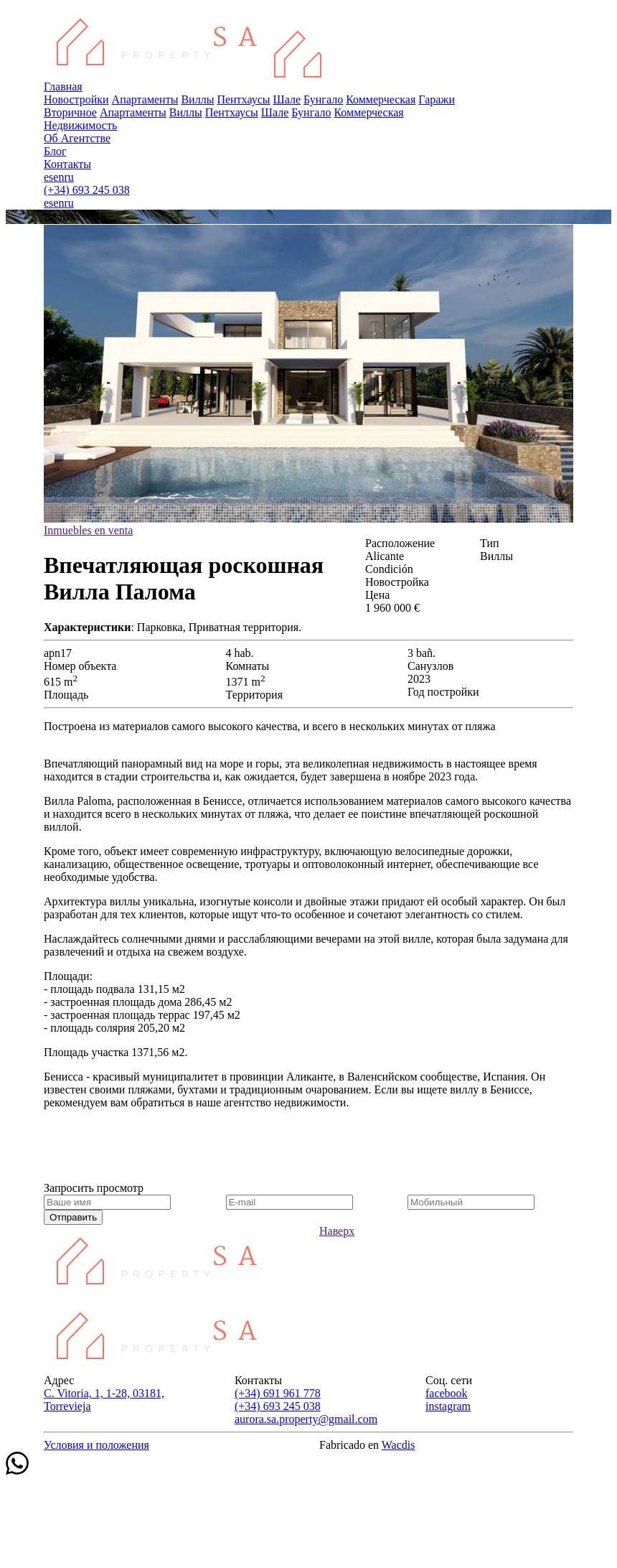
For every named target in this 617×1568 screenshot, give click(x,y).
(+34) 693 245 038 (87, 190)
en (58, 177)
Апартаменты (145, 99)
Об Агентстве (77, 138)
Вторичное (70, 112)
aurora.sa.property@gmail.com (306, 1419)
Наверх (336, 1231)
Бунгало (323, 99)
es (48, 177)
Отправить (73, 1217)
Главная (63, 86)
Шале (287, 99)
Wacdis (398, 1445)
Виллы (197, 99)
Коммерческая (380, 99)
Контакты (67, 164)
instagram (448, 1406)
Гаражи (436, 99)
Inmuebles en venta (88, 530)
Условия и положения (96, 1445)
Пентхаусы (243, 99)
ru (68, 177)
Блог (55, 151)
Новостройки (76, 99)
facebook (446, 1393)
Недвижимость (80, 125)
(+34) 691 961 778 (278, 1393)
